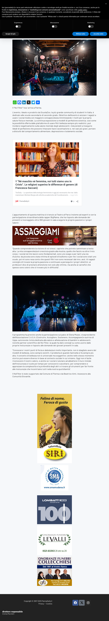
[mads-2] (54, 558)
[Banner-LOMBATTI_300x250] (54, 496)
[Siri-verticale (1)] (54, 395)
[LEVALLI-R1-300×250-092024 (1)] (54, 527)
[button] (106, 4)
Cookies (49, 604)
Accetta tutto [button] (98, 34)
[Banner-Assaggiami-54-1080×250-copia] (54, 227)
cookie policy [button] (82, 10)
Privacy (41, 604)
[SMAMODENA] (54, 466)
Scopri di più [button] (10, 34)
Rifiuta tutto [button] (80, 34)
